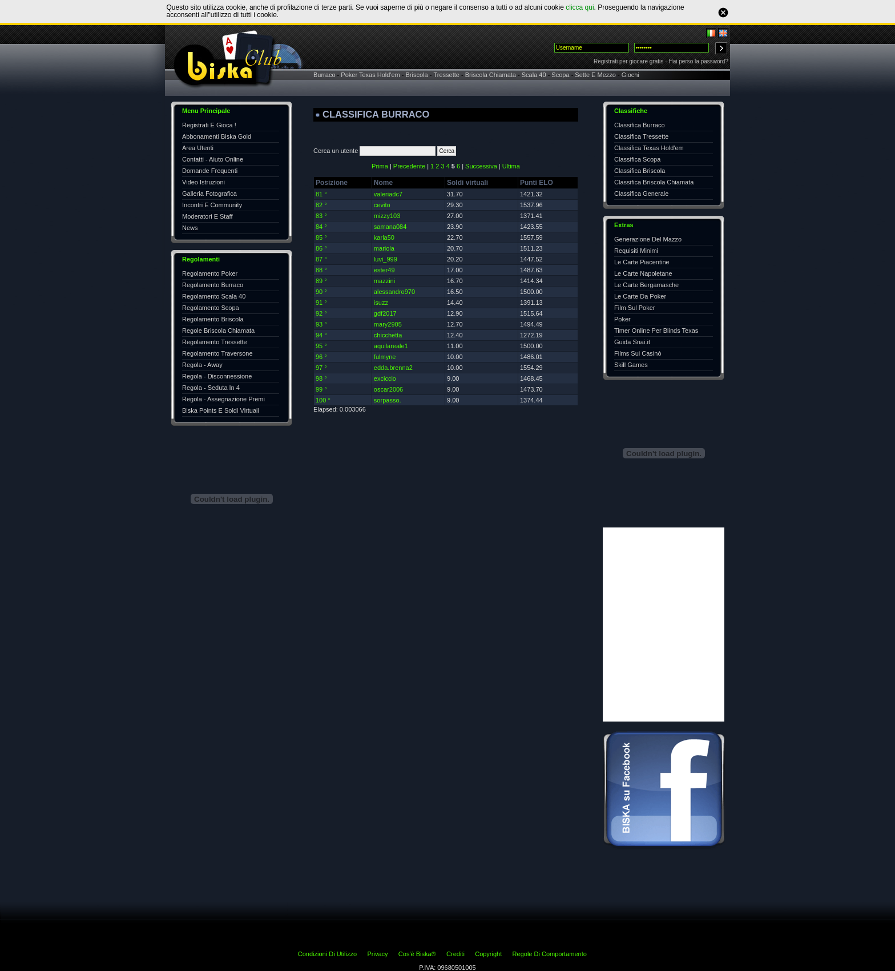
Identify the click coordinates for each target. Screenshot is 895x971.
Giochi (630, 74)
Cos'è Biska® (417, 953)
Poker (622, 319)
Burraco (324, 74)
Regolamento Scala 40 (213, 296)
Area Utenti (197, 147)
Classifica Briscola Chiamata (654, 182)
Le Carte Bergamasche (646, 284)
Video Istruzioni (203, 182)
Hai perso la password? (699, 61)
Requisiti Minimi (636, 250)
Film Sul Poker (634, 307)
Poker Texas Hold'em (370, 74)
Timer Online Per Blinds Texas (656, 330)
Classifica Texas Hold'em (649, 147)
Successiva (481, 166)
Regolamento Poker (209, 273)
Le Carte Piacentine (642, 262)
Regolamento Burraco (212, 284)
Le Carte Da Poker (640, 296)
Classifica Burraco (639, 125)
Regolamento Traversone (217, 353)
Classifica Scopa (637, 159)
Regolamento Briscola (213, 319)
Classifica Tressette (641, 136)
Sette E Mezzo (595, 74)
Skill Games (631, 364)
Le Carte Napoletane (643, 273)
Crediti (455, 953)
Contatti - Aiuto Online (212, 159)
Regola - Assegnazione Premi (223, 399)
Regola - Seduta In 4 (211, 387)
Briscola (417, 74)
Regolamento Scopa (210, 307)
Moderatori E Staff (207, 216)
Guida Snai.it (632, 342)
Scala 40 (534, 74)
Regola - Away (202, 364)
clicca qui (580, 7)
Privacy (377, 953)
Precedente (409, 166)
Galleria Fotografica (209, 193)
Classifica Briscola (639, 170)
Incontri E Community (212, 205)
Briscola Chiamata (490, 74)
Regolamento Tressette (214, 342)
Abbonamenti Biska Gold (216, 136)
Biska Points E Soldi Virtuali (220, 410)
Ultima (511, 166)
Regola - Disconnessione (217, 376)
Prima (380, 166)
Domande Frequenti (209, 170)
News (190, 227)
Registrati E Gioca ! (209, 125)
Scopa (560, 74)
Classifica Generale (641, 193)
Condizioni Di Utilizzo (327, 953)
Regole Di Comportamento (550, 953)
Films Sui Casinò (638, 353)
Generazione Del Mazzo (648, 239)
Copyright (488, 953)
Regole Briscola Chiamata (218, 330)
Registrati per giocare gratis (628, 61)
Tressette (446, 74)
